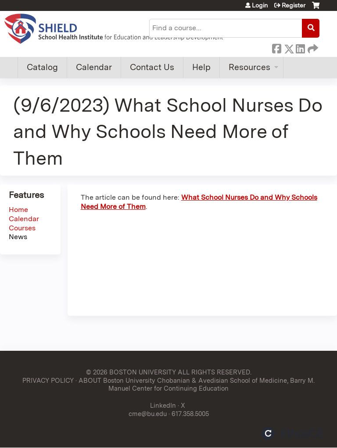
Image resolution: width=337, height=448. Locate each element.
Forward (312, 47)
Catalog (42, 67)
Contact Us (152, 67)
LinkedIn (300, 47)
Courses (22, 228)
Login (260, 5)
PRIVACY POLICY (48, 380)
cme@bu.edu (148, 413)
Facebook (276, 47)
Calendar (94, 67)
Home (18, 209)
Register (293, 5)
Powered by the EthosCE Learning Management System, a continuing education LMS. (293, 433)
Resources (249, 67)
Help (201, 67)
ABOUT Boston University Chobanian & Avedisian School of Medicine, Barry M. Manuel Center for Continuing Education (197, 384)
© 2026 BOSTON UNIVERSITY (131, 372)
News (18, 237)
